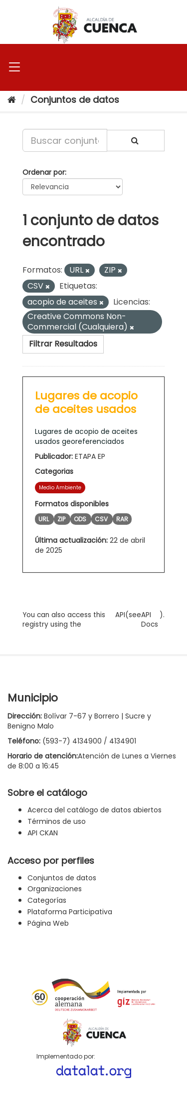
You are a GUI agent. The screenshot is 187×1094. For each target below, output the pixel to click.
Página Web (48, 923)
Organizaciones (54, 889)
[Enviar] (136, 140)
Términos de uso (56, 821)
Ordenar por (43, 172)
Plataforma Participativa (69, 912)
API (120, 615)
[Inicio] (11, 99)
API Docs (149, 619)
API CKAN (42, 833)
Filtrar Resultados (63, 344)
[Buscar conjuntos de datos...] (64, 140)
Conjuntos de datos (74, 99)
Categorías (46, 900)
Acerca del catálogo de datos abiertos (94, 810)
